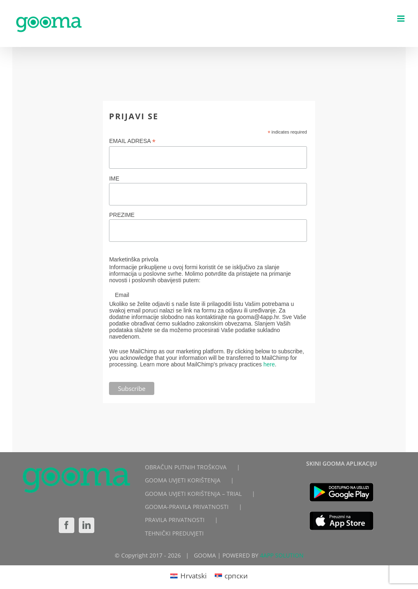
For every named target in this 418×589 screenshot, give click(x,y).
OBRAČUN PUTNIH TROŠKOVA (186, 467)
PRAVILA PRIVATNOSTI (175, 520)
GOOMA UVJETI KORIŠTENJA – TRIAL (193, 494)
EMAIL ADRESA (132, 141)
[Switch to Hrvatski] (188, 575)
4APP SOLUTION (282, 555)
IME (114, 178)
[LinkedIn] (86, 525)
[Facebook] (66, 525)
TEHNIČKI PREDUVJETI (174, 533)
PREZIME (121, 215)
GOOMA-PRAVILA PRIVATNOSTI (187, 507)
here (269, 364)
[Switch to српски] (231, 575)
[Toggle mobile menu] (401, 18)
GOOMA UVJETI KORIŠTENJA (182, 480)
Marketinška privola (133, 259)
